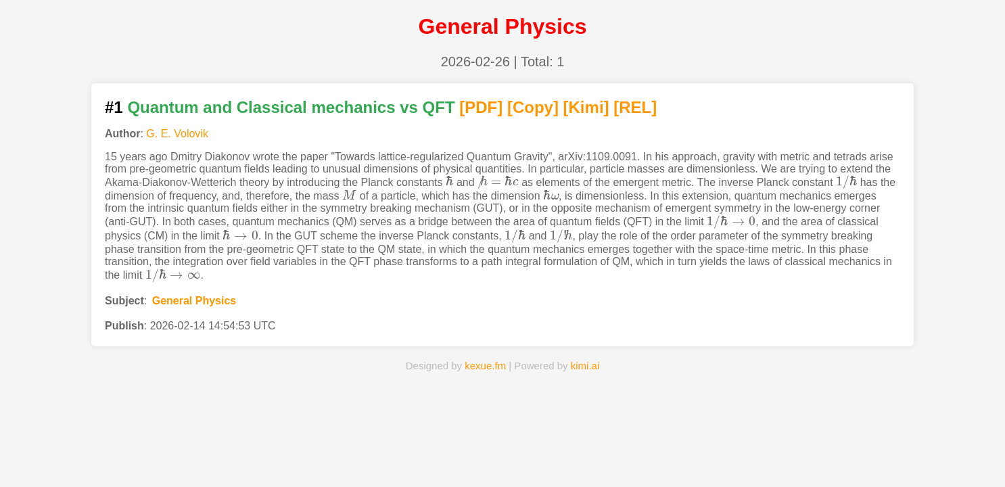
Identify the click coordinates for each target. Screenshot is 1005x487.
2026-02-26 (475, 61)
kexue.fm (485, 365)
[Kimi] (586, 107)
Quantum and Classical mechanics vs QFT (290, 107)
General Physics (194, 300)
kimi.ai (585, 365)
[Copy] (533, 107)
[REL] (635, 107)
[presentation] (450, 181)
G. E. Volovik (177, 133)
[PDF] (480, 107)
